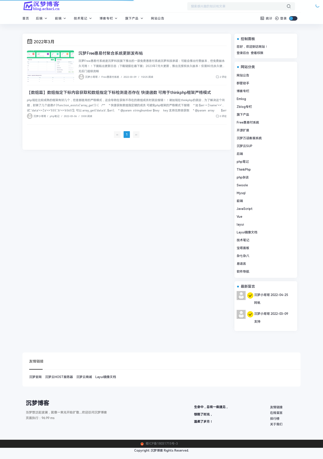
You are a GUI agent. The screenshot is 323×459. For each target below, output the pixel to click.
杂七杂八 (243, 256)
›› (136, 134)
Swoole (242, 185)
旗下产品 (134, 18)
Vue (239, 216)
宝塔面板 (243, 248)
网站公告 (157, 18)
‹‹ (117, 134)
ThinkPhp (244, 169)
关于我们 (276, 424)
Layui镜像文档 (247, 232)
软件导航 (243, 271)
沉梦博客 (157, 450)
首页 (25, 18)
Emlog (241, 99)
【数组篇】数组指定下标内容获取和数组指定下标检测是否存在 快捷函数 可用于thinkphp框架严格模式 (119, 92)
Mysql (241, 193)
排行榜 (274, 418)
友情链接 (276, 407)
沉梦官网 (35, 377)
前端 (61, 18)
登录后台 (243, 53)
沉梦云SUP (244, 146)
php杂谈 (243, 177)
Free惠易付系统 (110, 77)
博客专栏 (109, 18)
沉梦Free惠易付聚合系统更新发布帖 (111, 53)
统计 (266, 18)
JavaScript (245, 209)
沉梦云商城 (84, 377)
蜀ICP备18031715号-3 (161, 443)
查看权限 (257, 53)
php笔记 (54, 116)
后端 (42, 18)
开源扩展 (243, 130)
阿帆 (257, 303)
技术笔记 (83, 18)
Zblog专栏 (244, 107)
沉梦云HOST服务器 (59, 377)
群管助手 (243, 83)
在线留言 (276, 413)
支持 (257, 321)
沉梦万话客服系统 (249, 138)
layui (240, 224)
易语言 (241, 263)
